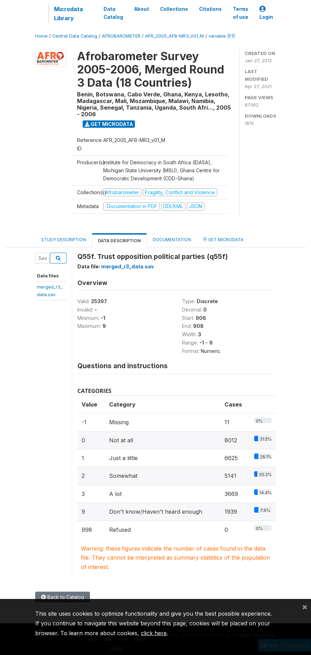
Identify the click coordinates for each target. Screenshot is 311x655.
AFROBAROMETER (121, 36)
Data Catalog (113, 12)
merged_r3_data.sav (127, 266)
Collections (174, 9)
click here (154, 633)
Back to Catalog (62, 597)
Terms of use (240, 12)
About (141, 9)
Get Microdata (109, 124)
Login (266, 13)
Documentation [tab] (172, 239)
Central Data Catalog (74, 36)
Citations (210, 9)
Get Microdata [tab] (223, 239)
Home (41, 36)
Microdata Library (68, 14)
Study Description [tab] (63, 239)
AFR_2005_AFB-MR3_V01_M (174, 36)
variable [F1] (221, 36)
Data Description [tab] (119, 240)
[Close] (305, 606)
